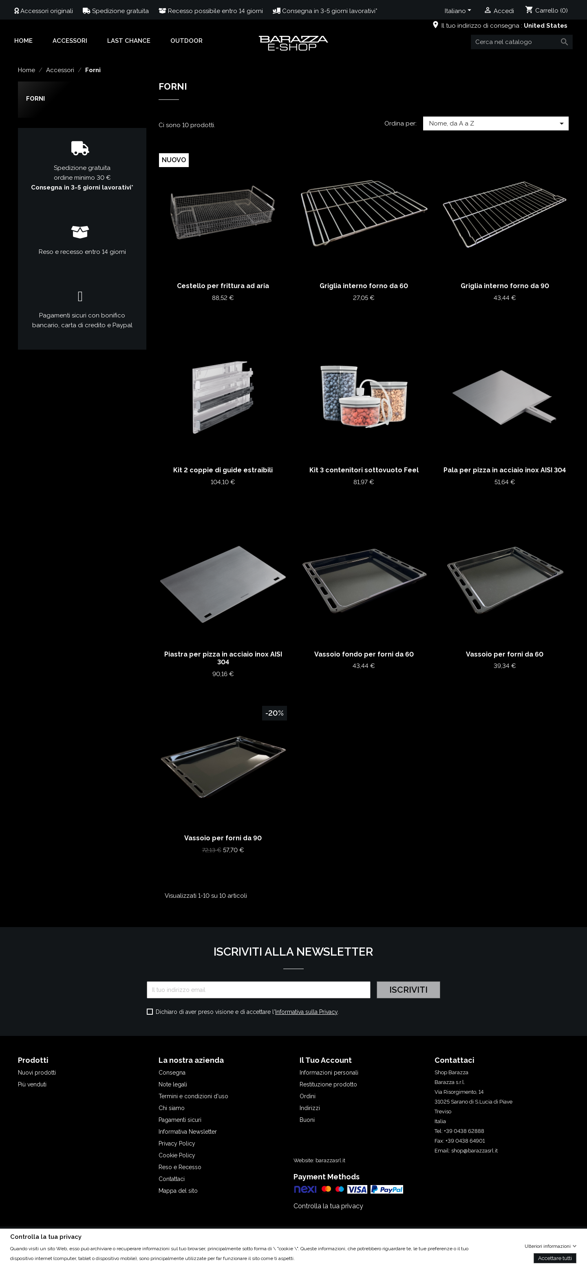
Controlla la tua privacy (328, 1206)
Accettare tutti (555, 1258)
